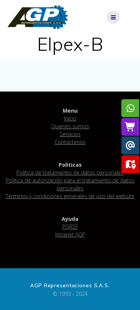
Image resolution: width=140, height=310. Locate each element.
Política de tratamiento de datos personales (70, 172)
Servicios (70, 134)
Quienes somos (70, 126)
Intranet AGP (70, 234)
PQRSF (70, 226)
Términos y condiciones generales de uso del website (70, 196)
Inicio (70, 118)
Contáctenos (70, 141)
